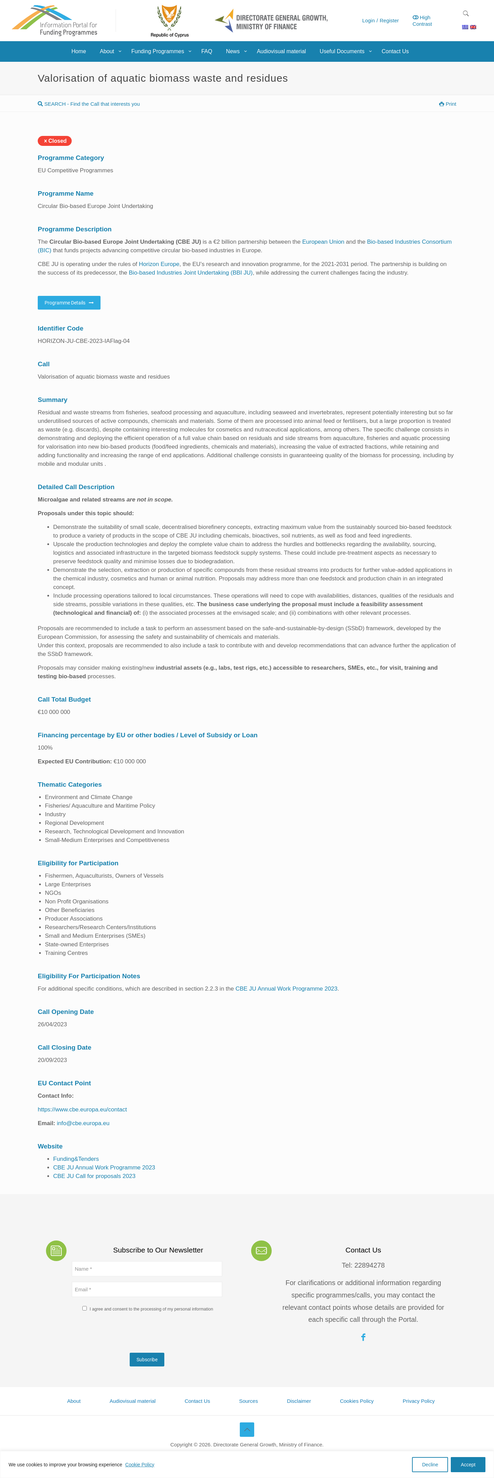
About (74, 1401)
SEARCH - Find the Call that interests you (89, 104)
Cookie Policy (139, 1464)
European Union (323, 242)
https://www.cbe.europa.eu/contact (82, 1109)
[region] (247, 1464)
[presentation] (124, 1334)
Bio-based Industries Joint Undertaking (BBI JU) (191, 272)
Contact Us (197, 1401)
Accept (468, 1464)
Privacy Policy (419, 1401)
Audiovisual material (132, 1401)
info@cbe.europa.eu (83, 1123)
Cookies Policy (357, 1401)
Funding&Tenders (76, 1159)
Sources (248, 1401)
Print (447, 104)
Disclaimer (299, 1401)
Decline (430, 1464)
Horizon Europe (159, 264)
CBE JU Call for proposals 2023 (94, 1176)
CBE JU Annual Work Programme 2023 (286, 988)
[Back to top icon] (247, 1429)
